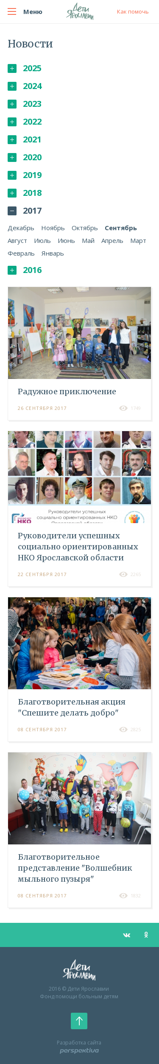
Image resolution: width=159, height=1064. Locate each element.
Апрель (112, 240)
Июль (42, 240)
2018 (25, 192)
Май (88, 240)
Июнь (66, 240)
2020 (25, 157)
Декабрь (21, 227)
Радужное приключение (67, 391)
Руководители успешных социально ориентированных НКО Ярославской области (78, 547)
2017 (25, 210)
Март (138, 240)
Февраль (21, 253)
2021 (25, 139)
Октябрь (85, 227)
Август (17, 240)
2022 (25, 121)
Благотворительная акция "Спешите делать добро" (72, 707)
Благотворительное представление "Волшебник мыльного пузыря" (75, 868)
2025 (25, 68)
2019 (25, 175)
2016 (25, 270)
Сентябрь (121, 227)
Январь (53, 253)
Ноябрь (53, 227)
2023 (25, 103)
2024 (25, 86)
